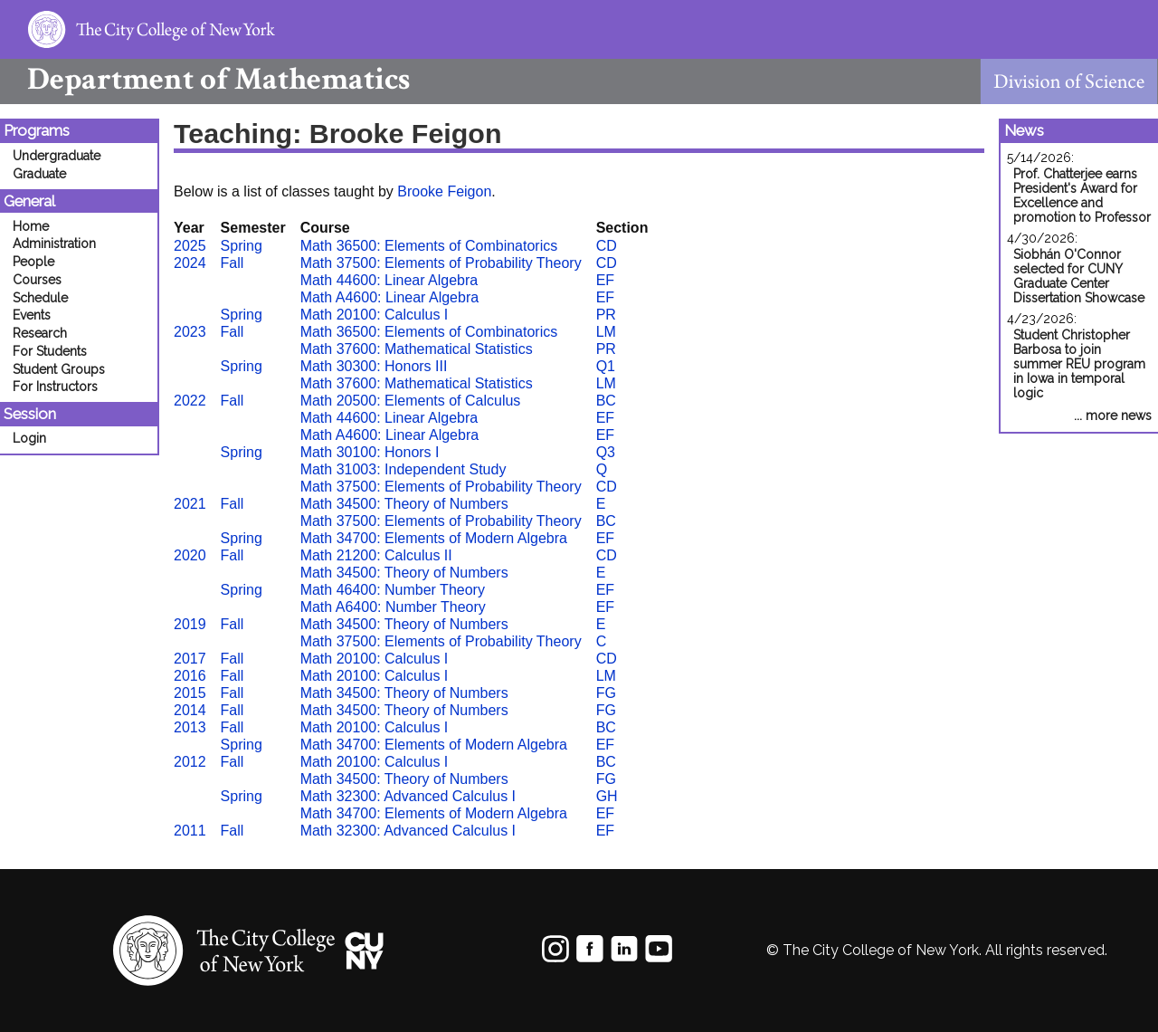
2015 (190, 693)
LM (606, 331)
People (33, 261)
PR (606, 314)
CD (606, 245)
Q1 (605, 366)
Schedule (40, 298)
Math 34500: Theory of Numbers (404, 503)
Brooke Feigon (444, 191)
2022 (190, 400)
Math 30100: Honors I (370, 452)
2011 (190, 830)
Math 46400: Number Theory (392, 589)
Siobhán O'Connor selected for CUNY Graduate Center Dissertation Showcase (1078, 276)
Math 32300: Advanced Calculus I (408, 796)
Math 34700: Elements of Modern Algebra (433, 538)
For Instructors (55, 386)
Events (32, 315)
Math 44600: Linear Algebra (389, 280)
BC (606, 400)
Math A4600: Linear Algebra (389, 297)
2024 (190, 263)
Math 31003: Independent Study (403, 469)
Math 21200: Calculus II (376, 555)
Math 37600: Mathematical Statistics (416, 349)
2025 (190, 245)
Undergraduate (56, 155)
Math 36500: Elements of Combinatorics (429, 245)
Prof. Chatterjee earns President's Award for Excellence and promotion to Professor (1082, 196)
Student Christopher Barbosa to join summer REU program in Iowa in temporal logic (1079, 364)
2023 (190, 331)
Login (29, 438)
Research (40, 333)
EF (605, 280)
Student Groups (59, 369)
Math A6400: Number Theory (393, 607)
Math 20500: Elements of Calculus (410, 400)
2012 (190, 761)
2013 (190, 727)
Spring (241, 245)
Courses (37, 279)
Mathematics (205, 79)
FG (606, 693)
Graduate (39, 174)
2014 (190, 710)
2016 (190, 675)
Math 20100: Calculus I (374, 314)
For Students (50, 351)
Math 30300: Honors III (374, 366)
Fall (232, 263)
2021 (190, 503)
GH (607, 796)
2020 (190, 555)
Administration (54, 243)
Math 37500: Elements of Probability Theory (441, 263)
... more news (1113, 415)
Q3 (605, 452)
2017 (190, 658)
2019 (190, 624)
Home (31, 226)
